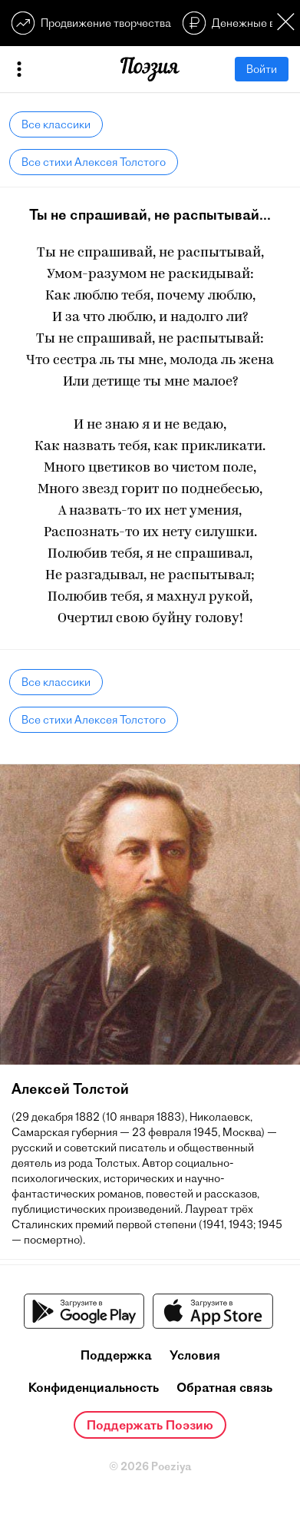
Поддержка (116, 1355)
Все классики (56, 124)
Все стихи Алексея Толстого (93, 162)
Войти (261, 69)
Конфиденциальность (93, 1387)
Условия (195, 1355)
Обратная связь (224, 1387)
